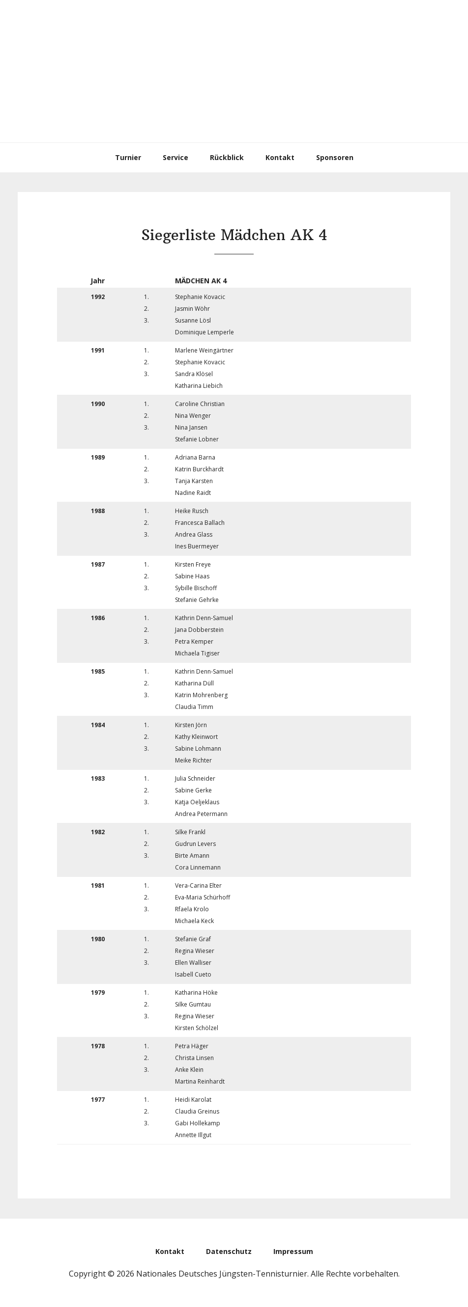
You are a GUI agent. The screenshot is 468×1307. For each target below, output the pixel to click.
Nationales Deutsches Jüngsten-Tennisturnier (234, 71)
